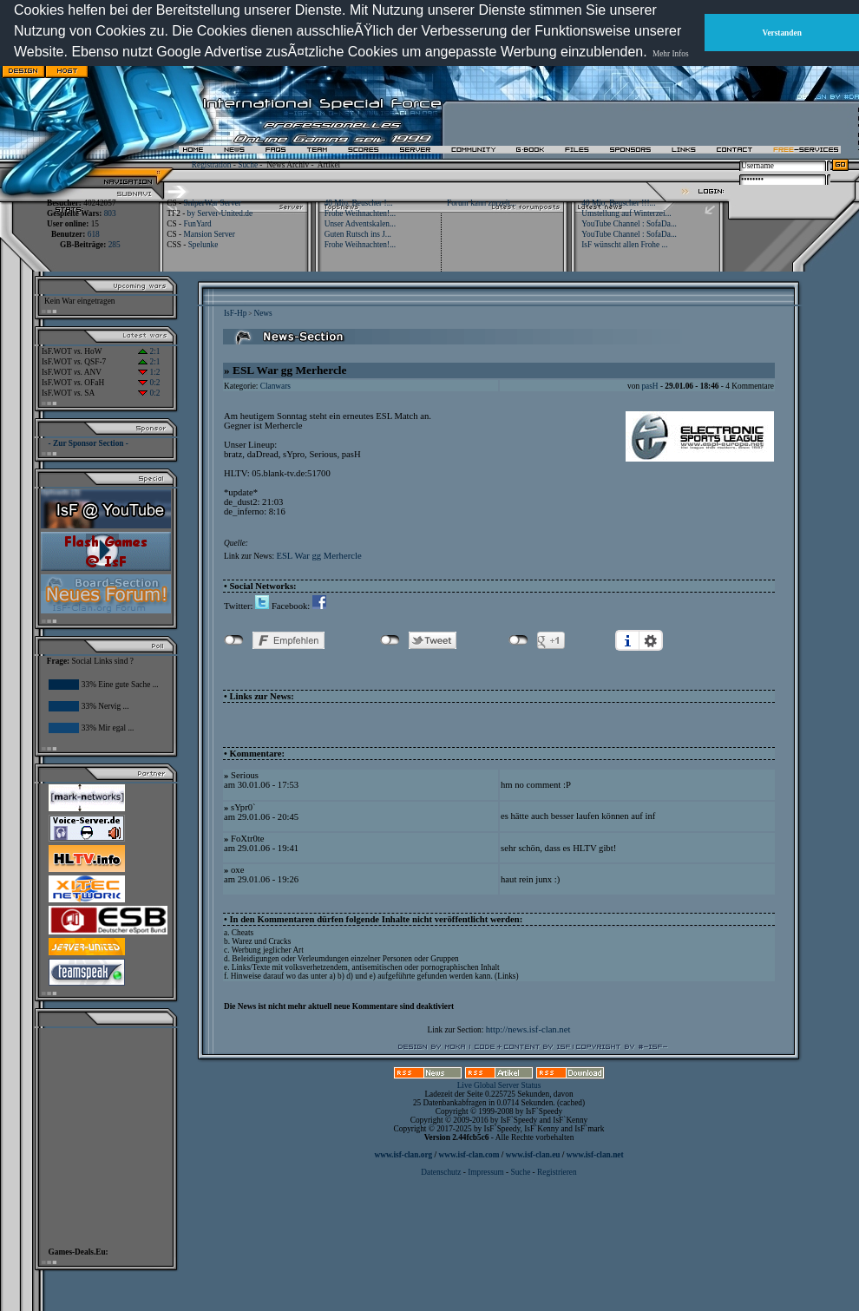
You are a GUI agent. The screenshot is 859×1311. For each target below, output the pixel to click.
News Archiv (287, 165)
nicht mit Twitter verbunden (390, 640)
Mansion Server (208, 234)
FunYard (197, 224)
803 (110, 213)
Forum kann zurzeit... (481, 203)
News (262, 313)
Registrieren (557, 1172)
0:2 (149, 382)
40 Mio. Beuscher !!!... (618, 203)
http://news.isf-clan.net (528, 1029)
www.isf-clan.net (595, 1154)
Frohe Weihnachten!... (361, 213)
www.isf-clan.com (469, 1154)
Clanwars (275, 386)
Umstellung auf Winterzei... (626, 213)
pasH (649, 386)
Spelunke (203, 244)
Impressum (485, 1172)
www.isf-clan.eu (533, 1154)
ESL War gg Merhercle (318, 555)
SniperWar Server (211, 203)
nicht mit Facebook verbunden (234, 640)
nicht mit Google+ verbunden (518, 640)
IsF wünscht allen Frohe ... (624, 244)
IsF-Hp (235, 313)
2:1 (149, 351)
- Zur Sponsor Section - (88, 443)
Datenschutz (441, 1172)
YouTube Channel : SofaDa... (629, 224)
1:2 (149, 372)
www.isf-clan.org (403, 1154)
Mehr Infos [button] (670, 53)
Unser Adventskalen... (360, 224)
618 (94, 234)
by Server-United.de (219, 213)
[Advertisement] (531, 67)
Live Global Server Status (499, 1085)
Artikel (329, 165)
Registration (212, 165)
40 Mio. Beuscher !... (359, 203)
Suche (248, 165)
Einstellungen (651, 640)
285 (114, 244)
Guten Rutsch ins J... (358, 234)
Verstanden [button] (782, 33)
